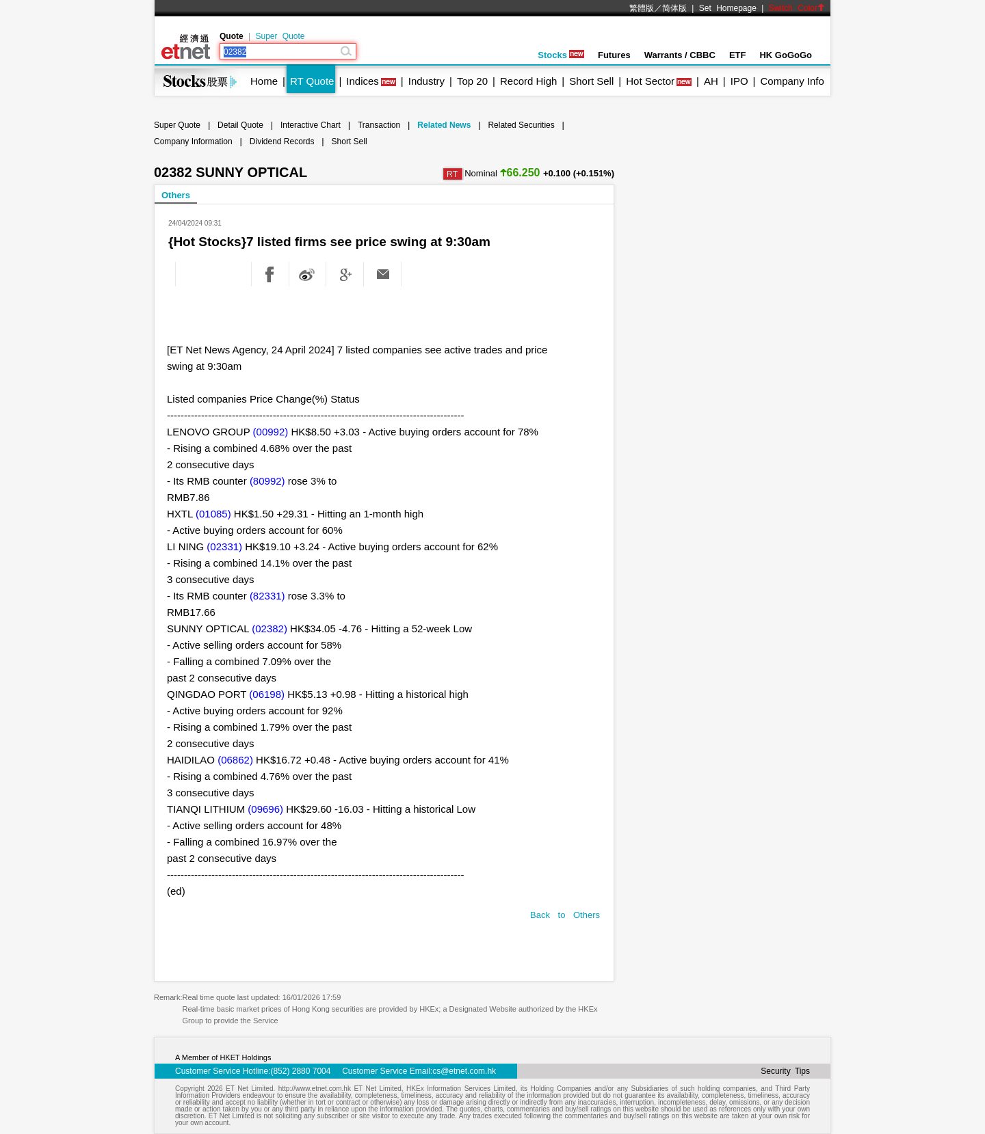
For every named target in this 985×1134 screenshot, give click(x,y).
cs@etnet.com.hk (464, 1071)
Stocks (561, 55)
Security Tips (785, 1071)
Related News (444, 125)
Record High (528, 81)
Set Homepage (728, 8)
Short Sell (591, 81)
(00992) (271, 431)
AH (711, 81)
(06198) (267, 694)
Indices (362, 81)
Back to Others (565, 915)
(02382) (269, 628)
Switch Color (797, 8)
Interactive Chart (310, 125)
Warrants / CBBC (679, 55)
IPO (739, 81)
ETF (737, 55)
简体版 (674, 8)
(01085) (213, 513)
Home (264, 81)
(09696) (265, 809)
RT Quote (312, 81)
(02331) (224, 546)
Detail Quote (240, 125)
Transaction (379, 125)
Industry (426, 81)
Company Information (193, 141)
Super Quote (279, 36)
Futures (614, 55)
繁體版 (641, 8)
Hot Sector (650, 81)
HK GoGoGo (785, 55)
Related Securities (521, 125)
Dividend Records (282, 141)
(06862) (235, 760)
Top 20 (472, 81)
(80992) (267, 481)
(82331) (267, 596)
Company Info (792, 81)
